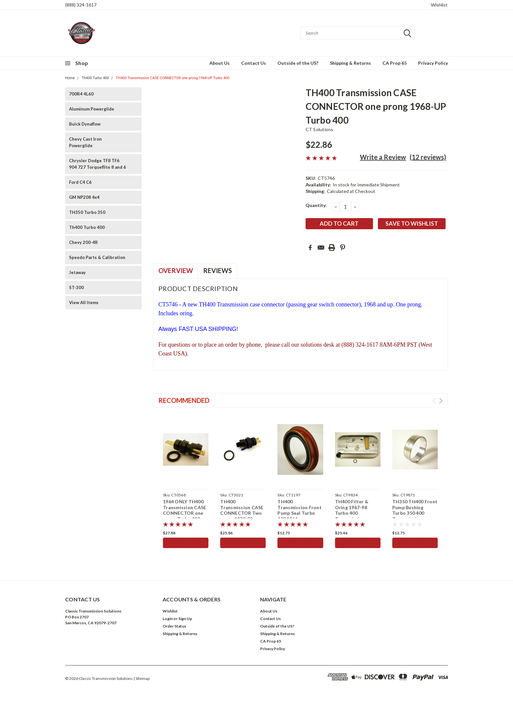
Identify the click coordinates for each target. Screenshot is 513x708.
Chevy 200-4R (83, 242)
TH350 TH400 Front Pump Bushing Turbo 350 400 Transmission (414, 510)
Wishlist (439, 5)
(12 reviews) (428, 157)
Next (441, 401)
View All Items (83, 302)
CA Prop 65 (394, 63)
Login (168, 618)
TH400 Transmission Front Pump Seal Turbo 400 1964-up (299, 510)
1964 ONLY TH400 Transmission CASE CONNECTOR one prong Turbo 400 (184, 510)
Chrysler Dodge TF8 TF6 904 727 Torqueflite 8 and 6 (97, 164)
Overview (175, 270)
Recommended (183, 400)
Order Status (174, 626)
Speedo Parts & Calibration (97, 257)
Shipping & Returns (350, 63)
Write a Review (383, 157)
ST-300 (76, 287)
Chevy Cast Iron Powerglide (85, 142)
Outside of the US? (297, 63)
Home (70, 78)
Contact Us (253, 63)
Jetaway (77, 272)
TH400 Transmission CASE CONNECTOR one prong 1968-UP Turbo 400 (172, 78)
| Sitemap (141, 678)
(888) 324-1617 (81, 5)
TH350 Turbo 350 (87, 212)
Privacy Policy (433, 63)
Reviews (217, 270)
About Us (219, 63)
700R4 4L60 (81, 93)
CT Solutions (319, 129)
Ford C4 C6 (80, 182)
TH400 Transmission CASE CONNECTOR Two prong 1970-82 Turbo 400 (241, 513)
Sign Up (185, 618)
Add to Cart (186, 542)
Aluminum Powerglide (91, 109)
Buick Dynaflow (84, 124)
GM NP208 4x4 (84, 197)
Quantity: (316, 205)
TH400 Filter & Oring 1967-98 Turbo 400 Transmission (352, 510)
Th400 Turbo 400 (95, 78)
